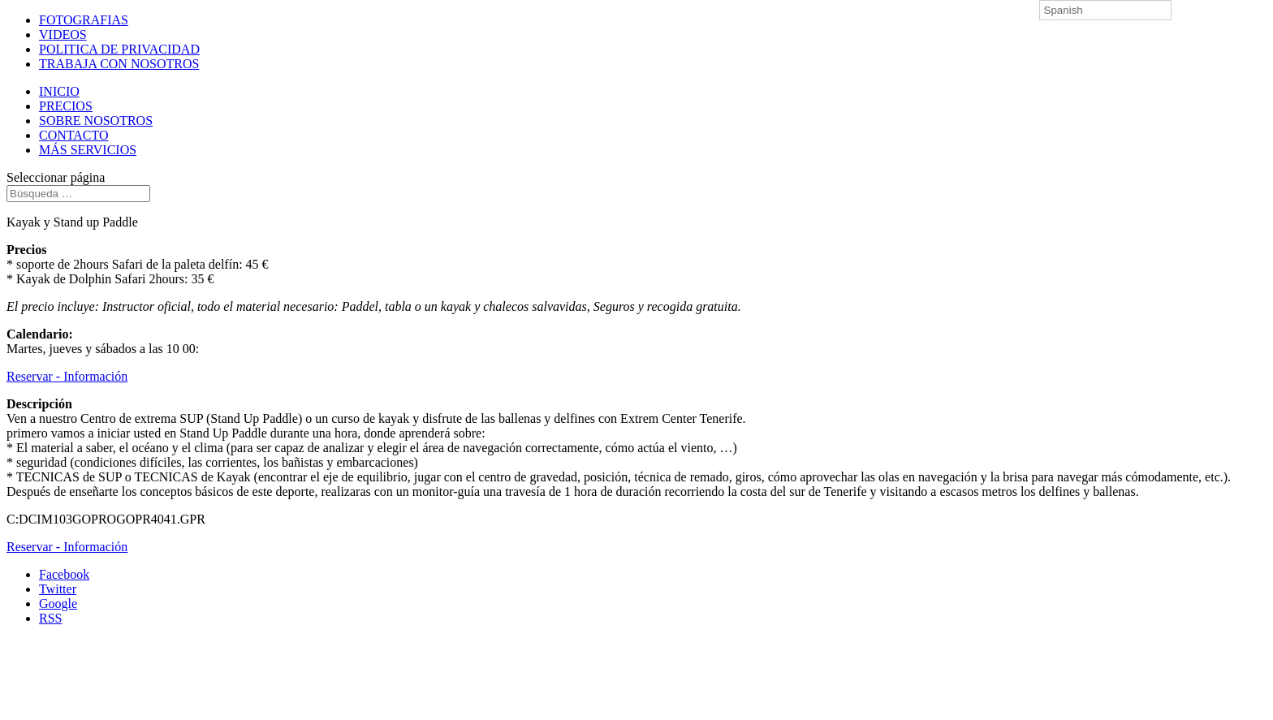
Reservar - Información (66, 376)
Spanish (1063, 10)
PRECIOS (66, 106)
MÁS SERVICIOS (87, 150)
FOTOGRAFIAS (83, 20)
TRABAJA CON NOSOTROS (119, 64)
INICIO (59, 91)
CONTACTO (74, 135)
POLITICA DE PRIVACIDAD (119, 49)
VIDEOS (63, 34)
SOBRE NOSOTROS (96, 120)
